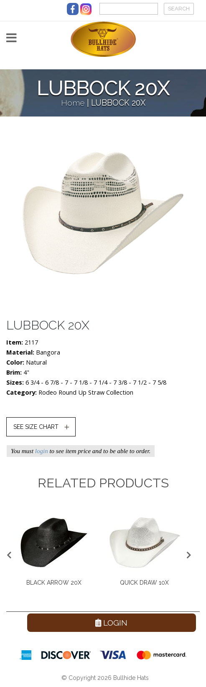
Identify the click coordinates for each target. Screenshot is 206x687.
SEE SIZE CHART (35, 426)
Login (111, 622)
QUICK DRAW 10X (144, 582)
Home (73, 103)
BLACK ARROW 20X (53, 582)
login (41, 451)
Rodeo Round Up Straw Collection (85, 392)
